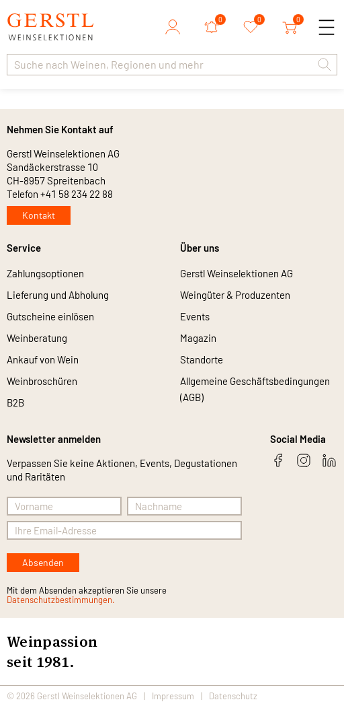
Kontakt (38, 215)
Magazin (198, 338)
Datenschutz (233, 696)
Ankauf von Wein (43, 359)
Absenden (43, 562)
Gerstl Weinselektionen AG (236, 273)
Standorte (201, 359)
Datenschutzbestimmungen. (61, 599)
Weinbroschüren (42, 381)
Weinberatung (37, 338)
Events (195, 316)
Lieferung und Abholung (58, 295)
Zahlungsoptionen (45, 273)
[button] (324, 65)
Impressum (173, 696)
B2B (15, 402)
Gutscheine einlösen (50, 316)
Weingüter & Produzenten (235, 295)
